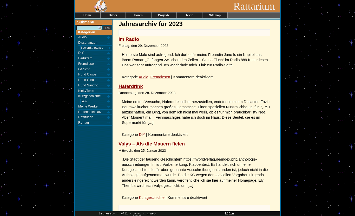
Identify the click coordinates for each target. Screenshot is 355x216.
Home (87, 15)
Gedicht (84, 69)
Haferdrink (131, 86)
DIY (81, 53)
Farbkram (85, 58)
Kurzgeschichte (89, 96)
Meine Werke (87, 106)
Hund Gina (86, 80)
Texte (189, 15)
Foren (138, 15)
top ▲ (229, 213)
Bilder (113, 15)
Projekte (164, 15)
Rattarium (256, 6)
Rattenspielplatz (90, 112)
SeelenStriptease (92, 47)
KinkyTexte (86, 91)
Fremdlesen (87, 64)
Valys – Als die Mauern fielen (152, 144)
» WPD (151, 214)
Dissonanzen (87, 43)
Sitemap (215, 15)
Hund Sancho (88, 85)
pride (84, 101)
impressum (107, 214)
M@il (124, 214)
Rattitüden (85, 117)
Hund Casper (88, 74)
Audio (82, 37)
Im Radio (129, 39)
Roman (83, 122)
